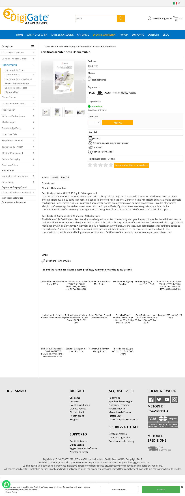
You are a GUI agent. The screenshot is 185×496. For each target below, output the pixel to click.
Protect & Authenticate (17, 83)
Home (19, 34)
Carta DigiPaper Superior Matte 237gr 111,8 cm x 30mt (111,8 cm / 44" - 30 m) (123, 319)
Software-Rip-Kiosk (11, 128)
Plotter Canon (9, 97)
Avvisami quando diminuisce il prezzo (110, 142)
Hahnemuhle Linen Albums (18, 78)
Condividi (97, 147)
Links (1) (54, 177)
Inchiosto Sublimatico (12, 197)
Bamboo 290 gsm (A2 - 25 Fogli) (170, 316)
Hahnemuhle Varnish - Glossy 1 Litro (99, 350)
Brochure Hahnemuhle (58, 260)
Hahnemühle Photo (14, 70)
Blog (166, 34)
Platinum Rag (11, 92)
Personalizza (119, 489)
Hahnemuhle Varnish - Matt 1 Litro (99, 282)
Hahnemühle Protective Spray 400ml (53, 282)
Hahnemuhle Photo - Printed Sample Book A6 (52, 316)
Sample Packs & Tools (16, 87)
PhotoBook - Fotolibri (12, 140)
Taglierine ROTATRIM (12, 146)
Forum (124, 34)
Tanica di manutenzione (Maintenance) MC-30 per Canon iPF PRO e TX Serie (76, 319)
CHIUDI (182, 486)
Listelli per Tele (9, 134)
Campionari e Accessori (14, 202)
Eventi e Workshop (104, 34)
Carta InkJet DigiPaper (13, 52)
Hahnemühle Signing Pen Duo (123, 282)
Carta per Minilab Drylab (14, 58)
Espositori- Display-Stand (14, 187)
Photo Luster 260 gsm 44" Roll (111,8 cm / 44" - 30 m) (123, 351)
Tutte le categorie (62, 34)
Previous (43, 80)
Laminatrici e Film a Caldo (15, 175)
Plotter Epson (8, 109)
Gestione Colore (10, 165)
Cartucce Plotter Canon (13, 103)
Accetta (161, 489)
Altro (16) (65, 177)
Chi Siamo (83, 34)
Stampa (96, 138)
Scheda (45, 177)
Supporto (138, 34)
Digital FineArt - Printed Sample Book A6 (100, 316)
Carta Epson (8, 182)
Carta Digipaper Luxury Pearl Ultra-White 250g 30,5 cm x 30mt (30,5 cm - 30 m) (146, 319)
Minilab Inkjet (8, 122)
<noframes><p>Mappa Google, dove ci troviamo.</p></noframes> (33, 414)
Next (83, 80)
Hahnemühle (10, 64)
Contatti (153, 34)
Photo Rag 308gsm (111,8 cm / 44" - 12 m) (146, 282)
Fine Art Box (8, 170)
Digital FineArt (12, 74)
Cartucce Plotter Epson (13, 115)
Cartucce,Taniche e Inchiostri (16, 192)
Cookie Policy (11, 492)
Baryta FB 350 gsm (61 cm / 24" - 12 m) (76, 350)
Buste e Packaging (11, 159)
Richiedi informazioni (103, 151)
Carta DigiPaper (37, 34)
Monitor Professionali (12, 152)
